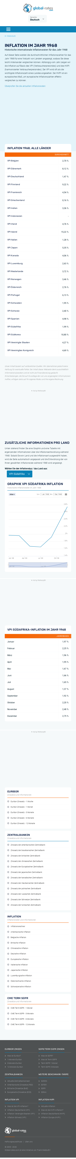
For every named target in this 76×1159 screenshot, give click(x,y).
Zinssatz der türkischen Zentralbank (24, 905)
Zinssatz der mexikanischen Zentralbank (25, 883)
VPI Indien (12, 208)
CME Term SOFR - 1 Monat (20, 1008)
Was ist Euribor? (13, 1056)
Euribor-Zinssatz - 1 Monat (20, 807)
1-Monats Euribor (13, 1059)
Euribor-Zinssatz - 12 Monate (21, 823)
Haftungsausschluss (13, 1142)
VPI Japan (12, 247)
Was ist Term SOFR (48, 1059)
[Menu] (8, 29)
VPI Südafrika (14, 326)
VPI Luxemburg (15, 263)
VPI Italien (12, 239)
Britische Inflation (16, 943)
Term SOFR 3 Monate (48, 1067)
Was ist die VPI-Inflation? (16, 1106)
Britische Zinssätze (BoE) (16, 1088)
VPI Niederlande (15, 271)
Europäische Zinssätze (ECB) (18, 1092)
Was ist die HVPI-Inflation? (51, 1110)
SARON (43, 1081)
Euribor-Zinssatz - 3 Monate (20, 812)
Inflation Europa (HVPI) (50, 1117)
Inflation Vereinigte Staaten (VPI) (20, 1114)
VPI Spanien (13, 319)
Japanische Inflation (17, 970)
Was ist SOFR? (46, 1056)
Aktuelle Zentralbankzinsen (17, 1081)
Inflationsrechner (16, 926)
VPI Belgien (13, 160)
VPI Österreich (14, 287)
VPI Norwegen (14, 279)
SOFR (42, 1088)
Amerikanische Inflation (19, 932)
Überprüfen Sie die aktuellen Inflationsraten (25, 86)
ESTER (43, 1085)
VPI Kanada (13, 255)
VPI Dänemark (14, 168)
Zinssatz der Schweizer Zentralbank (23, 899)
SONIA (42, 1092)
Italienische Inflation (17, 965)
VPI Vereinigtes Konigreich (20, 350)
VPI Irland (12, 224)
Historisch (10, 36)
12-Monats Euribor (14, 1067)
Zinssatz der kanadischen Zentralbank (25, 878)
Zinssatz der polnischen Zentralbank (24, 888)
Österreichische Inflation (19, 981)
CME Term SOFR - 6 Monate (20, 1019)
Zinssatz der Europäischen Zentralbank (25, 867)
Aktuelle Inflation (47, 1106)
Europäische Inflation (18, 959)
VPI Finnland (13, 184)
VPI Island (12, 232)
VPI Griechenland (16, 200)
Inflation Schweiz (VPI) (15, 1117)
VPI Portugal (13, 295)
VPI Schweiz (13, 311)
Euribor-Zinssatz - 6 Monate (20, 818)
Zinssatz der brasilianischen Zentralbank (26, 850)
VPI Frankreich (14, 192)
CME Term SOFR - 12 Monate (21, 1024)
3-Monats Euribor (13, 1063)
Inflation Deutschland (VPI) (17, 1110)
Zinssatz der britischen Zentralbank (23, 856)
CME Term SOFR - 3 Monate (20, 1013)
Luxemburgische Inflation (19, 976)
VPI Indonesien (14, 216)
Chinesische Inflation (17, 948)
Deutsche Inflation (16, 954)
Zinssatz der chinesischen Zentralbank (25, 861)
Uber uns (28, 1142)
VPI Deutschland (15, 176)
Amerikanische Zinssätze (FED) (19, 1085)
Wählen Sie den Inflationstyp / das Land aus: (26, 468)
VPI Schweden (14, 303)
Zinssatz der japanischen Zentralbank (24, 872)
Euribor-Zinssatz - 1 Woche (20, 801)
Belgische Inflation (16, 937)
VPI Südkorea (14, 334)
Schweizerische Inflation (19, 987)
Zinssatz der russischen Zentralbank (24, 894)
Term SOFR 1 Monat (48, 1063)
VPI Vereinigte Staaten (18, 342)
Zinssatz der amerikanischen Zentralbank (26, 845)
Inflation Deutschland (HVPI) (52, 1114)
